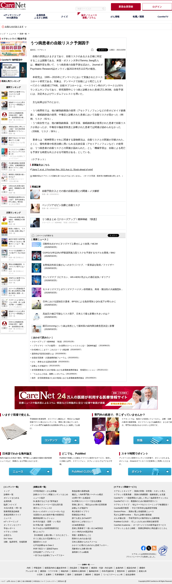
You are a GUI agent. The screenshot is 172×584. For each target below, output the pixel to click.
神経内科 (65, 571)
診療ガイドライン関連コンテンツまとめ (50, 494)
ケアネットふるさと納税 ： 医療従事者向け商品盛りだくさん (140, 528)
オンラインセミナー (12, 525)
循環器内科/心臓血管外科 (56, 568)
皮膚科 (49, 574)
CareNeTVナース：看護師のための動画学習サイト (136, 501)
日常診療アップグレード (44, 552)
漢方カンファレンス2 (42, 508)
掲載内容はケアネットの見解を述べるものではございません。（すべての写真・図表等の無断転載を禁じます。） (78, 176)
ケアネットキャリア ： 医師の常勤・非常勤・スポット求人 (139, 491)
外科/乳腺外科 (108, 571)
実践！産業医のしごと (81, 535)
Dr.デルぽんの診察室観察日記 (46, 528)
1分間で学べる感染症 (81, 498)
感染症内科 (131, 568)
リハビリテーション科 (113, 574)
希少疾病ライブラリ (80, 511)
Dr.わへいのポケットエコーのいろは (49, 511)
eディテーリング (11, 521)
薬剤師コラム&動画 (80, 552)
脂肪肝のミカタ (40, 542)
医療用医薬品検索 (11, 511)
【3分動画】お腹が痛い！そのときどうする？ (51, 535)
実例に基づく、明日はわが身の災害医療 (89, 504)
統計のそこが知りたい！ (82, 521)
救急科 (97, 574)
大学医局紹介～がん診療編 (44, 491)
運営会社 (61, 581)
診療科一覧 (8, 494)
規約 (19, 581)
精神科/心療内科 (79, 571)
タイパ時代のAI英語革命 (82, 532)
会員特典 (7, 501)
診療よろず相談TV (80, 508)
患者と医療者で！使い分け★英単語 (87, 528)
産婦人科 (143, 571)
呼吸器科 (38, 568)
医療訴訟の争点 (78, 515)
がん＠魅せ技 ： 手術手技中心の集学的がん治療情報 (136, 518)
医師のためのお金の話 (81, 538)
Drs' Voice (8, 538)
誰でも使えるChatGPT (82, 518)
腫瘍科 (142, 568)
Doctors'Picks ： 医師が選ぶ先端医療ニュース (134, 511)
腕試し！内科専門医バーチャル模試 (87, 494)
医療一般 (23, 34)
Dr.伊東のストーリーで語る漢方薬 (48, 504)
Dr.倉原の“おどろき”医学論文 (45, 501)
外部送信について (39, 581)
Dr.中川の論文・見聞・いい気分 (47, 521)
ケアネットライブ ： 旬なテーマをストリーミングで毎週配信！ (141, 504)
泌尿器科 (132, 571)
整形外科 (121, 571)
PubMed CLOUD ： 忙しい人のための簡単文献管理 (136, 521)
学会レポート (9, 528)
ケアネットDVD (10, 532)
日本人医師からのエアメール (84, 542)
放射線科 (78, 574)
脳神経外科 (94, 571)
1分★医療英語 (78, 525)
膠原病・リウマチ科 (49, 571)
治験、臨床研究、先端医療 (15, 542)
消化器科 (73, 568)
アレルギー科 (31, 571)
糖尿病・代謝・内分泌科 (102, 568)
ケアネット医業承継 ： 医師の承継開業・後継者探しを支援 (139, 494)
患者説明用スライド (12, 515)
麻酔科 (88, 574)
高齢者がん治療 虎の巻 (82, 549)
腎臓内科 (84, 568)
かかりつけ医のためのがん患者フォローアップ (90, 545)
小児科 (40, 574)
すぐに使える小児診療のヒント (46, 538)
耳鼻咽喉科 (59, 574)
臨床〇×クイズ (10, 504)
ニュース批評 (39, 498)
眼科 (69, 574)
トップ (2, 34)
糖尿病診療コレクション (44, 518)
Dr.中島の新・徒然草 (42, 525)
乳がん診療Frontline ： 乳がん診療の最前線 (133, 515)
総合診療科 (130, 574)
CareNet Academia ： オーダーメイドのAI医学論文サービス (140, 525)
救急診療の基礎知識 (80, 491)
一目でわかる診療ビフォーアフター (48, 555)
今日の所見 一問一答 (13, 508)
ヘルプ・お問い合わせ (8, 581)
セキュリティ (51, 581)
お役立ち (7, 535)
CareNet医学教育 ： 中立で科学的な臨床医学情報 (135, 508)
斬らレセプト (39, 532)
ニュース (12, 34)
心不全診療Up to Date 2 (43, 545)
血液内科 (119, 568)
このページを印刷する (44, 236)
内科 (29, 568)
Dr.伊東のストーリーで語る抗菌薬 (87, 501)
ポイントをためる (11, 498)
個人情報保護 (26, 581)
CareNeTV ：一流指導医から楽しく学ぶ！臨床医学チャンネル (141, 498)
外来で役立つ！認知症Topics (45, 549)
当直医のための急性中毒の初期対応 (48, 515)
